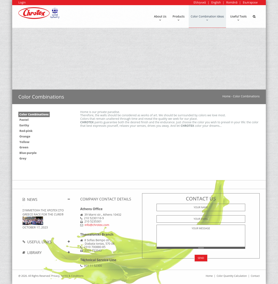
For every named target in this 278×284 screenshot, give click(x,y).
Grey (22, 158)
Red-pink (26, 131)
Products (179, 17)
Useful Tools (238, 17)
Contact (255, 276)
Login (22, 2)
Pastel (23, 120)
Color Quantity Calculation (232, 276)
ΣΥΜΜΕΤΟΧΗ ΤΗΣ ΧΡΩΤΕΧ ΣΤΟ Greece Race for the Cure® (43, 212)
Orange (24, 136)
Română (231, 2)
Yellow (24, 142)
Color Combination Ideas (207, 17)
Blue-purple (28, 153)
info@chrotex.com (97, 225)
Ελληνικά (199, 2)
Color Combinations (34, 114)
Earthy (24, 125)
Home (226, 96)
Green (23, 147)
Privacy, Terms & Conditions (67, 276)
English (216, 2)
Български (250, 2)
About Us (160, 17)
